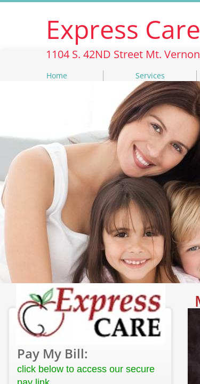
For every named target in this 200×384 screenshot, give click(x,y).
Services (150, 75)
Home (56, 75)
